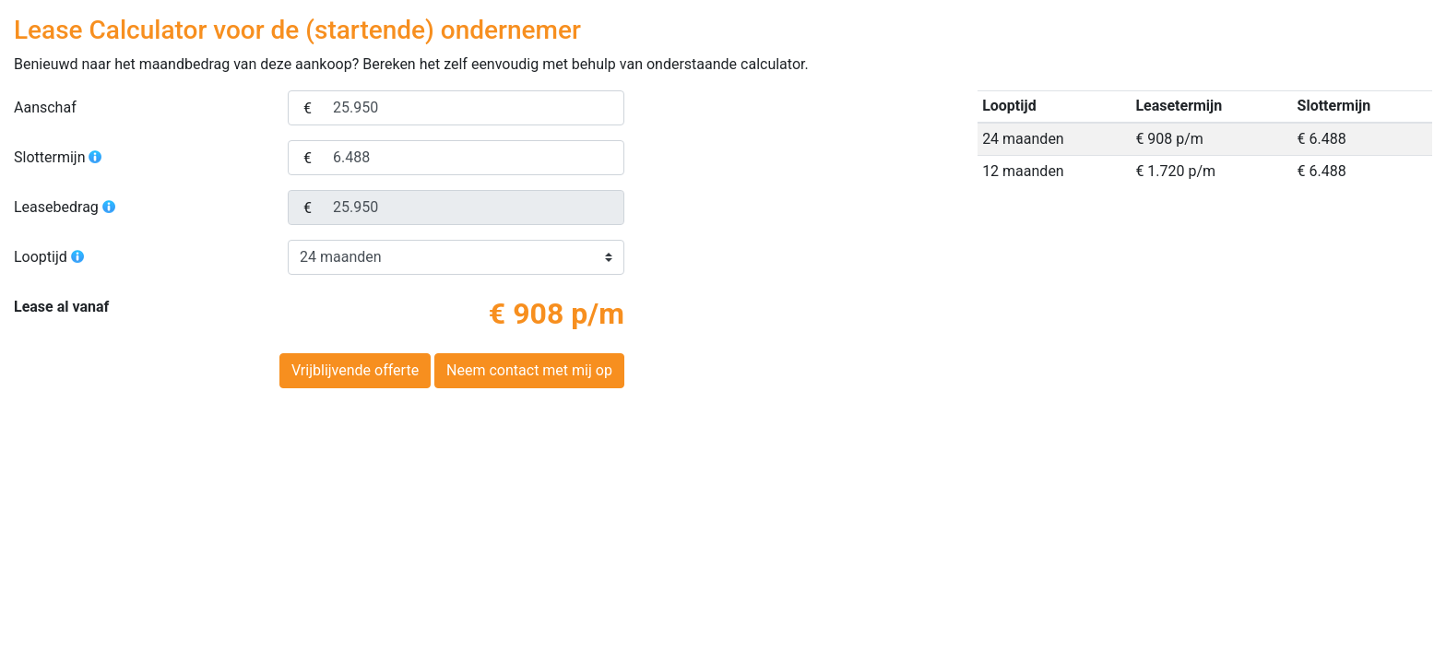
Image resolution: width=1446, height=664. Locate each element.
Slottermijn (58, 157)
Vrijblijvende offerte (355, 370)
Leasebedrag (65, 207)
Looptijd (50, 257)
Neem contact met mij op (529, 370)
